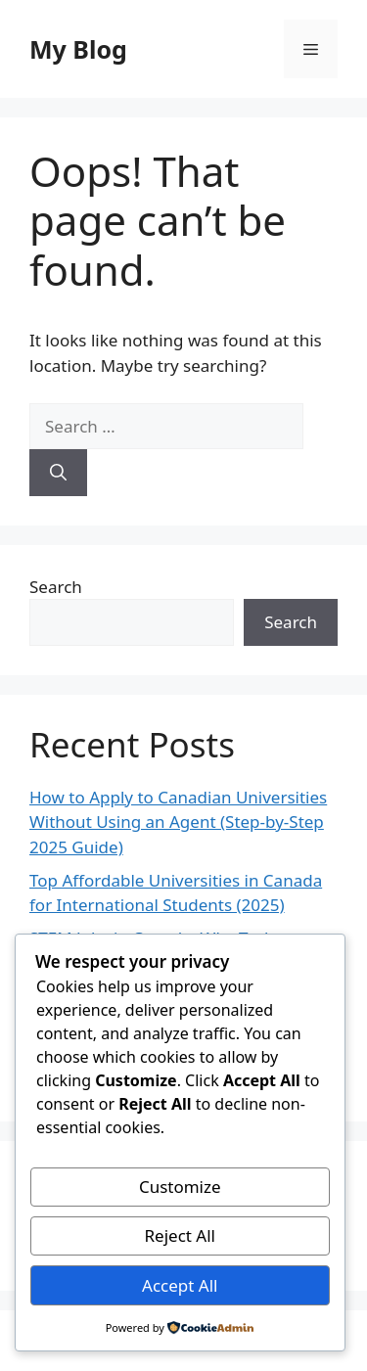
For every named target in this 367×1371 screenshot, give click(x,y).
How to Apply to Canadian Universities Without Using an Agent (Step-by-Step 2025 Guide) (178, 822)
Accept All (179, 1285)
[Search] (58, 472)
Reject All (180, 1235)
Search (55, 586)
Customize (180, 1186)
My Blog (78, 49)
